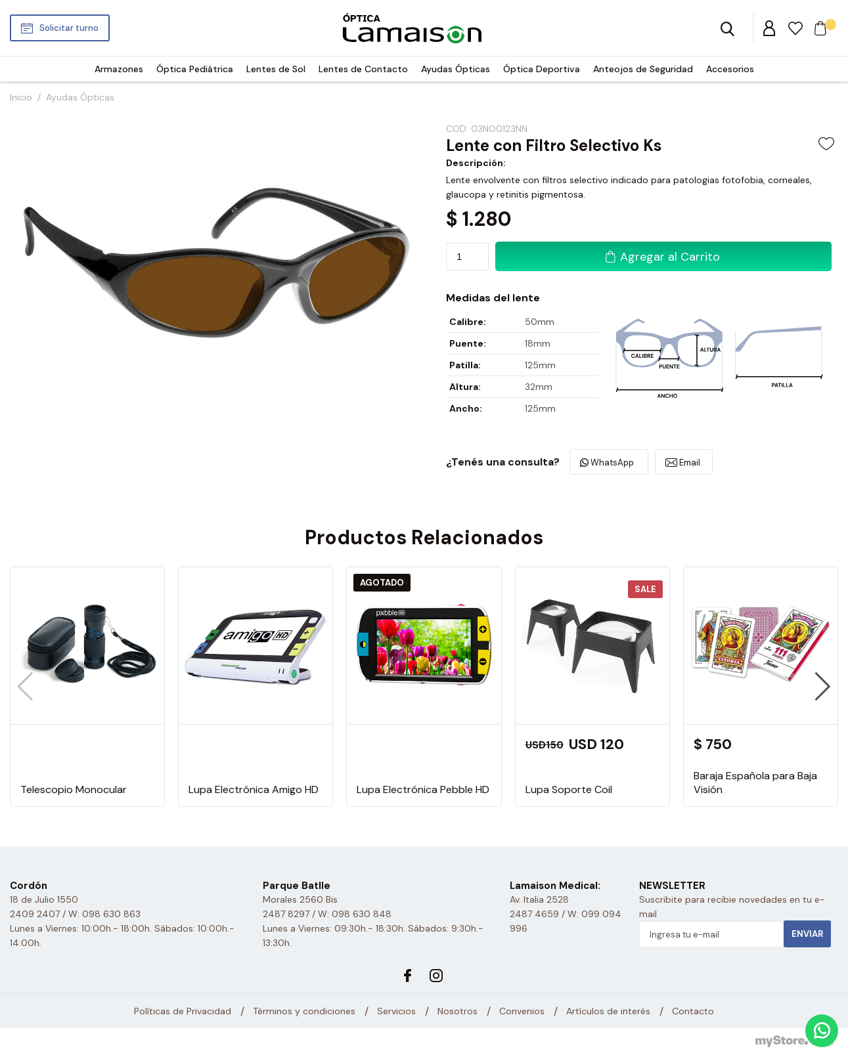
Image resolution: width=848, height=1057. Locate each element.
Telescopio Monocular (73, 789)
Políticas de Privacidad (182, 1011)
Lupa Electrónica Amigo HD (254, 789)
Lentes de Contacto (363, 69)
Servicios (396, 1011)
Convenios (522, 1011)
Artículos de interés (608, 1011)
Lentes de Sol (275, 69)
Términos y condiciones (304, 1011)
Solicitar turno (69, 27)
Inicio (21, 97)
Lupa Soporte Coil (568, 789)
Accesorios (730, 69)
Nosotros (457, 1011)
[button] (823, 686)
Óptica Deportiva (541, 69)
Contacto (693, 1011)
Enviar (807, 933)
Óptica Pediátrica (194, 69)
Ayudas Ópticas (455, 69)
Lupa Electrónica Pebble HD (423, 789)
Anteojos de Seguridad (643, 69)
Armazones (119, 69)
